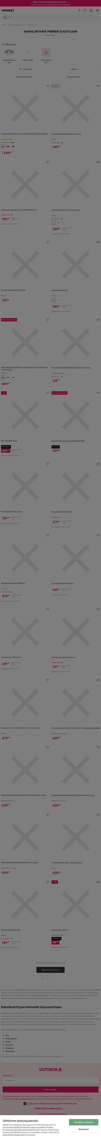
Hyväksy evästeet (84, 1122)
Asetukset (84, 1129)
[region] (50, 1128)
